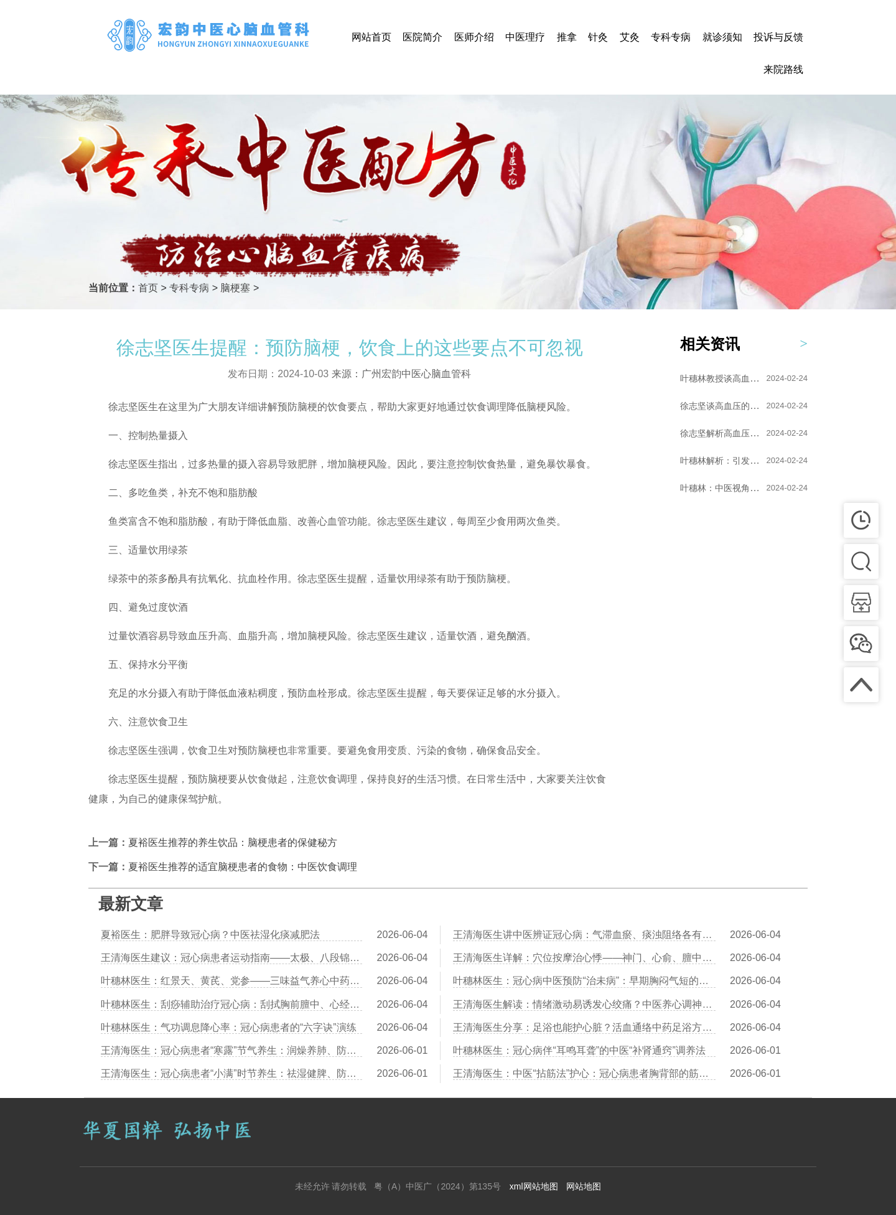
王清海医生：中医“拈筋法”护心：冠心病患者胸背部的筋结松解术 (584, 1073)
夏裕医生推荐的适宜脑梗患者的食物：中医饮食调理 (242, 866)
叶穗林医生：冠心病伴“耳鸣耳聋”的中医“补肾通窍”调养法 (579, 1050)
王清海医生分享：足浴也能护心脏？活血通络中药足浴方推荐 (584, 1027)
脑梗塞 (235, 288)
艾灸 (630, 37)
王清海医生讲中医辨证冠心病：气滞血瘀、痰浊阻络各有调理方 (584, 934)
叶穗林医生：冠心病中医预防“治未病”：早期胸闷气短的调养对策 (584, 980)
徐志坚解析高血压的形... (727, 433)
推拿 (567, 37)
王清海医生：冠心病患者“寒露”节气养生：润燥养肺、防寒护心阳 (231, 1050)
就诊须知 (722, 37)
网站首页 (371, 37)
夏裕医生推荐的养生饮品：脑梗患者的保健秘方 (232, 842)
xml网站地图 (534, 1186)
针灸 (598, 37)
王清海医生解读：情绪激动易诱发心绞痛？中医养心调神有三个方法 (584, 1004)
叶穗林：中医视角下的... (727, 488)
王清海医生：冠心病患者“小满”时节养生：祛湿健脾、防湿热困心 (231, 1073)
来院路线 (783, 69)
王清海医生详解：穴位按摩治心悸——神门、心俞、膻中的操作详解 (584, 957)
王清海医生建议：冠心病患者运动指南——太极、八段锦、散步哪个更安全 (231, 957)
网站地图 (583, 1186)
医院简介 (422, 37)
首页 (148, 288)
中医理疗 (525, 37)
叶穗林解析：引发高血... (727, 461)
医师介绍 (474, 37)
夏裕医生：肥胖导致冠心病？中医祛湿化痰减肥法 (210, 934)
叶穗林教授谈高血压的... (727, 378)
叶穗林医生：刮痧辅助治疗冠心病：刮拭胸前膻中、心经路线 (231, 1004)
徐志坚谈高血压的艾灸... (727, 406)
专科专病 (671, 37)
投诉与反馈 (778, 37)
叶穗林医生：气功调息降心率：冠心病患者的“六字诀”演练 (229, 1027)
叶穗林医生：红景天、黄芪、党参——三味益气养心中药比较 (231, 980)
